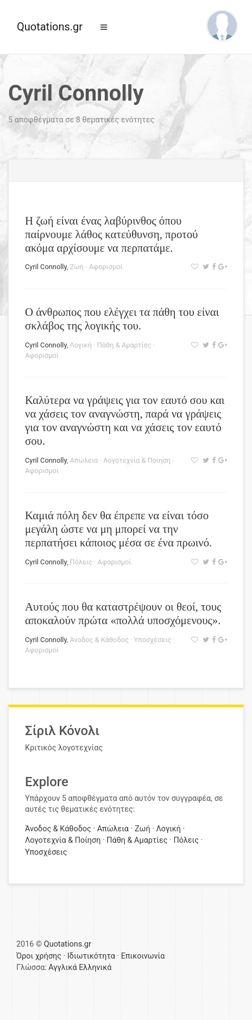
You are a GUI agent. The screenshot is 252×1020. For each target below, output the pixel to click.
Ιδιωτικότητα (91, 956)
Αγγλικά (62, 967)
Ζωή (77, 267)
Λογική (81, 345)
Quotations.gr (50, 26)
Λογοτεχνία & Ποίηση (137, 460)
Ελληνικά (95, 967)
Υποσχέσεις (153, 640)
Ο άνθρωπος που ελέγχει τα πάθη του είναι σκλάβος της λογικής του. (122, 319)
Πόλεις (81, 562)
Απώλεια (84, 460)
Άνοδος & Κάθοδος (99, 640)
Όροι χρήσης (38, 956)
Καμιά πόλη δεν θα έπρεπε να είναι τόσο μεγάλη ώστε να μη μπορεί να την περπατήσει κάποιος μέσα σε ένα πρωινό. (118, 529)
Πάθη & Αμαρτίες (124, 345)
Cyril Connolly (46, 267)
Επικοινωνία (143, 956)
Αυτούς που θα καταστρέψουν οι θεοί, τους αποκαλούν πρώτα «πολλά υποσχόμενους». (123, 613)
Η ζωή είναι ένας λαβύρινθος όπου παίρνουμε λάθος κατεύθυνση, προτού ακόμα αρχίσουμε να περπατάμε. (111, 234)
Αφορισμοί (106, 267)
